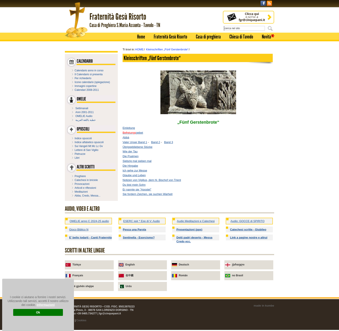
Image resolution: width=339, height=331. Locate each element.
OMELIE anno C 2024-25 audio (89, 221)
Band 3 (168, 142)
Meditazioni (81, 191)
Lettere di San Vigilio (86, 150)
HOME (139, 49)
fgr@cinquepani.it (110, 313)
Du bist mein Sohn (134, 184)
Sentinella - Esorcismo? (139, 237)
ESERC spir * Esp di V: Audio (141, 221)
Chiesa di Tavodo (241, 37)
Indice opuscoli (83, 138)
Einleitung (129, 128)
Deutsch (184, 264)
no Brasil (237, 275)
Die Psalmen (131, 156)
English (130, 264)
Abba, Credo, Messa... (87, 195)
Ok (38, 312)
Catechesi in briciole (86, 180)
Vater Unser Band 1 (135, 142)
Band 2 (155, 142)
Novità (266, 37)
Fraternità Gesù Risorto (170, 37)
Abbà (126, 137)
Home (141, 37)
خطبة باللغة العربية (85, 120)
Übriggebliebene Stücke (137, 147)
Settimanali (81, 108)
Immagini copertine (85, 86)
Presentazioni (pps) (189, 229)
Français (77, 275)
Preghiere (80, 176)
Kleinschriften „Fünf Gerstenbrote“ (167, 49)
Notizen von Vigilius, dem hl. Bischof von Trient (152, 180)
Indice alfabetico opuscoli (89, 142)
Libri (77, 157)
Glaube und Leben (134, 175)
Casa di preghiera (208, 37)
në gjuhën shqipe (83, 286)
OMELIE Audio (84, 116)
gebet (133, 132)
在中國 (129, 275)
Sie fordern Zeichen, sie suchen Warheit (148, 194)
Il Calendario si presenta (88, 74)
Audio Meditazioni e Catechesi (196, 221)
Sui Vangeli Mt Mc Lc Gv (89, 146)
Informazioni (46, 305)
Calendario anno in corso (89, 70)
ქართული (238, 264)
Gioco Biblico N (78, 229)
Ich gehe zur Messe (135, 170)
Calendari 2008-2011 (87, 89)
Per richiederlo (83, 78)
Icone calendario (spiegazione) (92, 82)
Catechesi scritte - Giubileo (248, 229)
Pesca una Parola (134, 229)
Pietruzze (80, 153)
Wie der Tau (130, 151)
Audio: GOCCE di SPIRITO (247, 221)
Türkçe (76, 264)
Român (183, 275)
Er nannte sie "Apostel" (137, 189)
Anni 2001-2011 (84, 112)
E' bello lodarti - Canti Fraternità (90, 237)
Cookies (81, 320)
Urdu (129, 286)
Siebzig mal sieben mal (137, 161)
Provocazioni (82, 183)
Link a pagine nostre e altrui (248, 237)
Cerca (271, 28)
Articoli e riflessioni (85, 187)
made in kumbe (264, 305)
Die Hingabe (130, 165)
